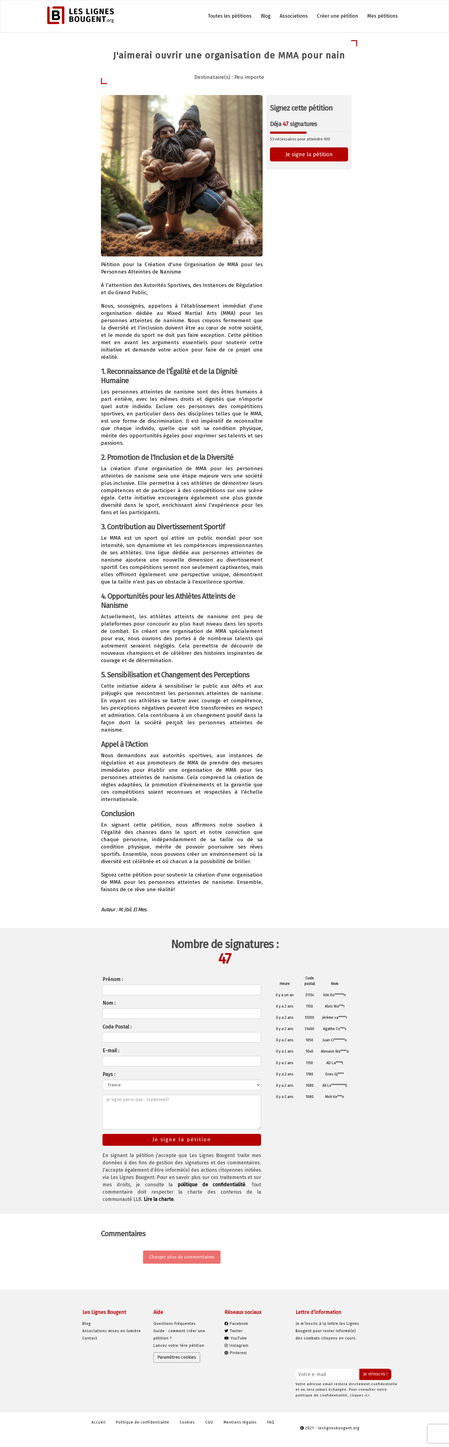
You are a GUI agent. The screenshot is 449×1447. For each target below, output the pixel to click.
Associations (294, 16)
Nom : (109, 1003)
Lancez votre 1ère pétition (178, 1345)
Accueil (99, 1422)
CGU (209, 1422)
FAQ (271, 1422)
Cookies (187, 1422)
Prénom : (112, 979)
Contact (89, 1338)
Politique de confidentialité (142, 1422)
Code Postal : (116, 1027)
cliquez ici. (360, 1395)
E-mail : (110, 1050)
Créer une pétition (337, 16)
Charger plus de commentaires (181, 1257)
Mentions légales (240, 1422)
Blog (266, 16)
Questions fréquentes (174, 1324)
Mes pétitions (382, 16)
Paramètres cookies (176, 1357)
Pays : (108, 1074)
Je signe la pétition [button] (309, 154)
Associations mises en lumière (111, 1331)
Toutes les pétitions (230, 16)
